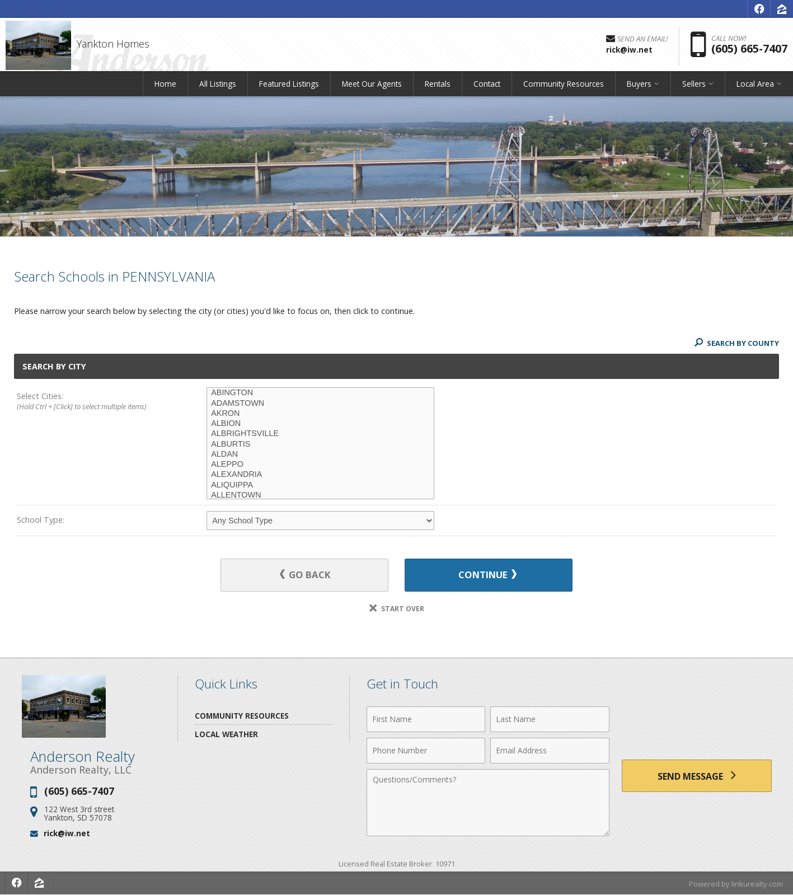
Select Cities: (92, 402)
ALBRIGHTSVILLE (320, 434)
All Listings (217, 86)
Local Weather (226, 734)
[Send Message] (697, 776)
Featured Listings (289, 86)
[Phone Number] (426, 750)
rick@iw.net (67, 833)
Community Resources (563, 86)
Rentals (438, 86)
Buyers (639, 86)
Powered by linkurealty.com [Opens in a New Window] (736, 884)
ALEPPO (320, 465)
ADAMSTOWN (320, 404)
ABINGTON (320, 393)
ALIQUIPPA (320, 485)
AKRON (320, 414)
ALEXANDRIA (320, 475)
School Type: (40, 519)
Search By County (736, 343)
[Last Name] (549, 719)
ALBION (320, 424)
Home (165, 86)
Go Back (307, 575)
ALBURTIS (320, 444)
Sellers (694, 86)
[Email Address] (549, 750)
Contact (486, 86)
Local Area (755, 86)
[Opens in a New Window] (759, 9)
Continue (486, 575)
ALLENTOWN (320, 495)
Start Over (396, 608)
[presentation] (697, 725)
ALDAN (320, 454)
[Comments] (488, 802)
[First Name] (426, 719)
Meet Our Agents (372, 86)
